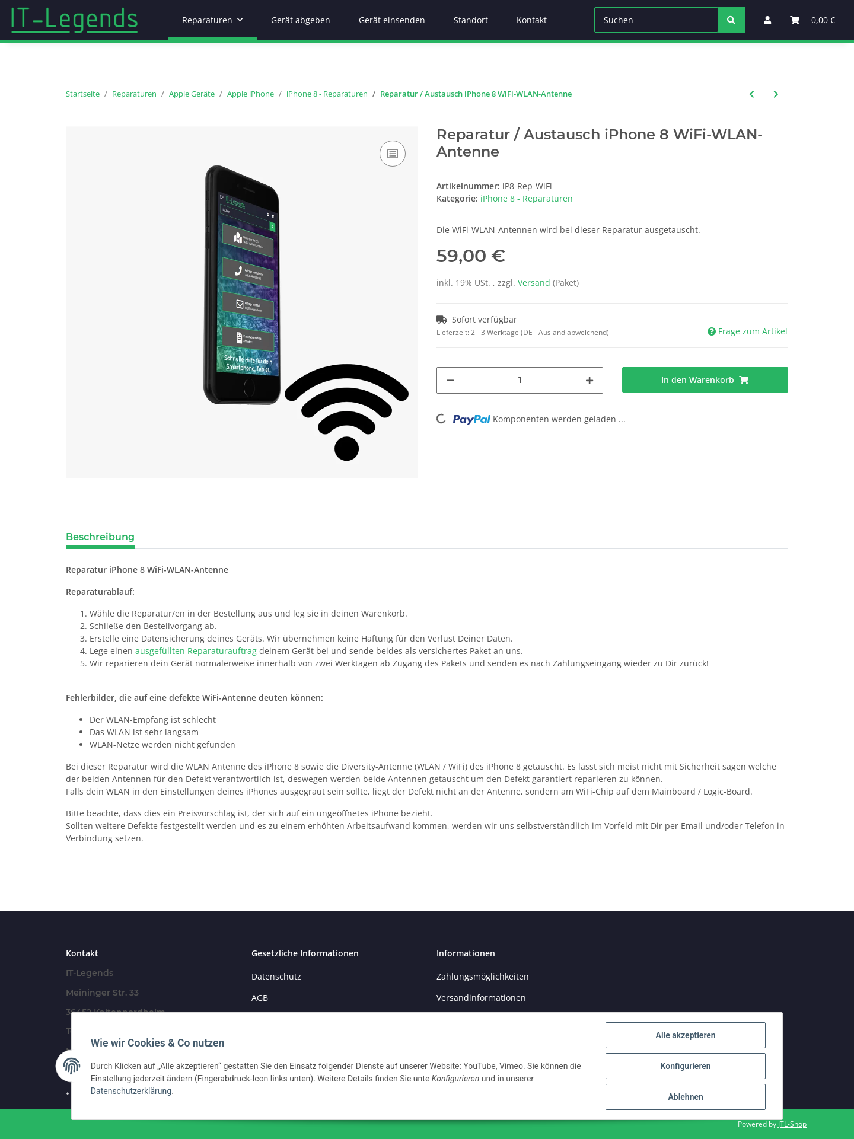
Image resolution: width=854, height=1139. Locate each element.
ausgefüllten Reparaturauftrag (196, 650)
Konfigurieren (685, 1066)
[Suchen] (656, 20)
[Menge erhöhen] (589, 380)
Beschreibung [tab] (100, 537)
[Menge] (520, 380)
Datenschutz (276, 976)
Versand (535, 282)
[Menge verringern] (450, 380)
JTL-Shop (792, 1124)
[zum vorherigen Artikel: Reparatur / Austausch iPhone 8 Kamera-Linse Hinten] (752, 94)
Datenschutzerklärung (131, 1091)
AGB (259, 997)
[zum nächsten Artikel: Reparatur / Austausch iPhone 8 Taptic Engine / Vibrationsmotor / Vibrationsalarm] (776, 94)
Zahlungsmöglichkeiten (482, 976)
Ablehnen (685, 1097)
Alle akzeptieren (685, 1035)
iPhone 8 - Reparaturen (526, 198)
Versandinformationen (481, 997)
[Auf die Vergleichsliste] (393, 154)
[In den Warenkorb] (705, 380)
